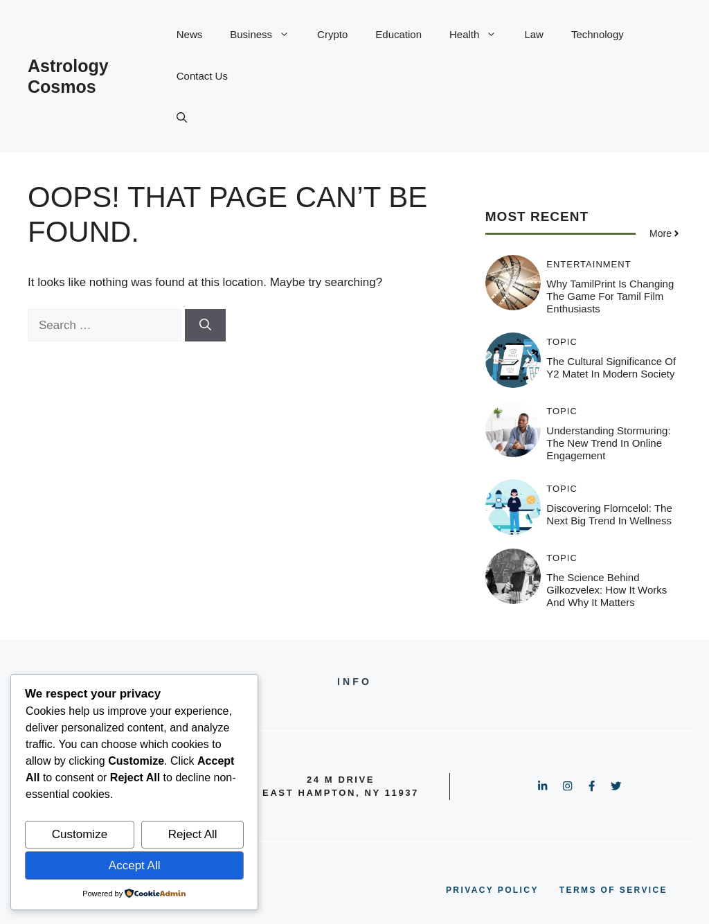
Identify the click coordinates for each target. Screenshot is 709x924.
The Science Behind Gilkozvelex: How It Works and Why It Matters (606, 589)
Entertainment (588, 264)
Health (479, 34)
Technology (597, 34)
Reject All (192, 834)
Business (266, 34)
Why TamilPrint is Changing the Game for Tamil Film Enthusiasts (610, 296)
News (190, 34)
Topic (561, 341)
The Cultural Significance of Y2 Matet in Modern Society (611, 367)
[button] (182, 118)
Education (398, 34)
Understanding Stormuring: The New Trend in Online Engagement (608, 443)
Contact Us (202, 76)
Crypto (332, 34)
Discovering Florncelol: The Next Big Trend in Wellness (609, 514)
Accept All (135, 865)
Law (534, 34)
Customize (79, 834)
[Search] (205, 325)
